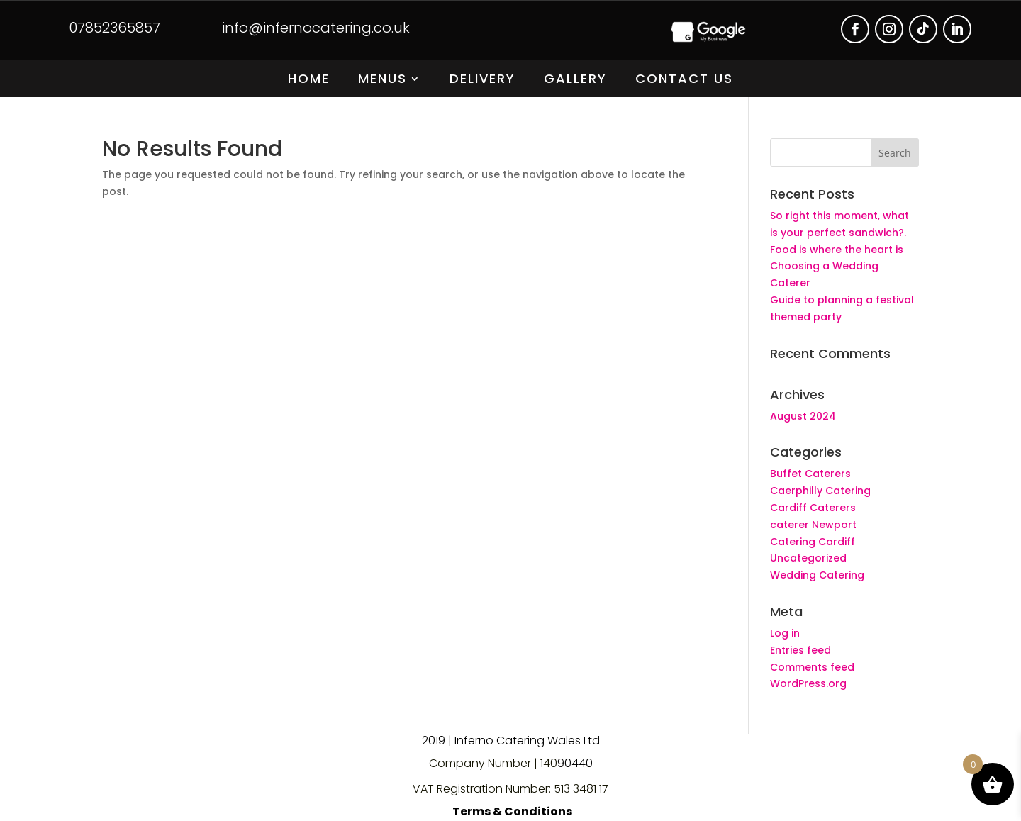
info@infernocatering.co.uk (316, 28)
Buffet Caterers (810, 474)
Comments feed (812, 667)
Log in (785, 633)
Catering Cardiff (812, 542)
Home (309, 80)
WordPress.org (808, 683)
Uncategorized (808, 558)
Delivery (482, 80)
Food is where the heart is (836, 249)
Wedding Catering (817, 575)
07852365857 (114, 28)
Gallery (575, 80)
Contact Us (684, 80)
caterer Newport (813, 525)
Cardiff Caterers (813, 508)
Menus (382, 80)
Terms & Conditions (512, 811)
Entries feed (800, 650)
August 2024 (803, 416)
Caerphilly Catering (820, 491)
